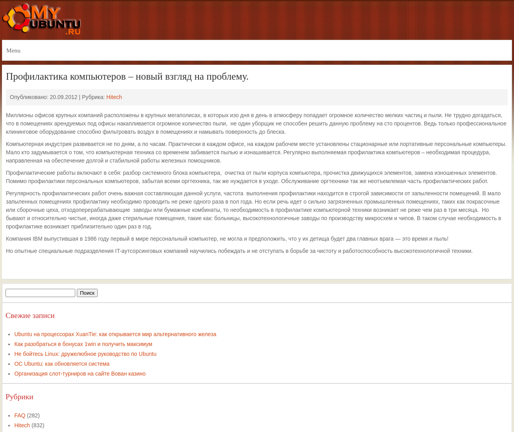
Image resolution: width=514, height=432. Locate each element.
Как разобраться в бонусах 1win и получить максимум (83, 344)
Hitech (114, 97)
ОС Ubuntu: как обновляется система (61, 364)
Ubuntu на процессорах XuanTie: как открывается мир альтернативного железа (115, 334)
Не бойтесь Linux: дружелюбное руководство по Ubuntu (85, 354)
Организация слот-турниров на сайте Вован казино (79, 373)
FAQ (19, 415)
